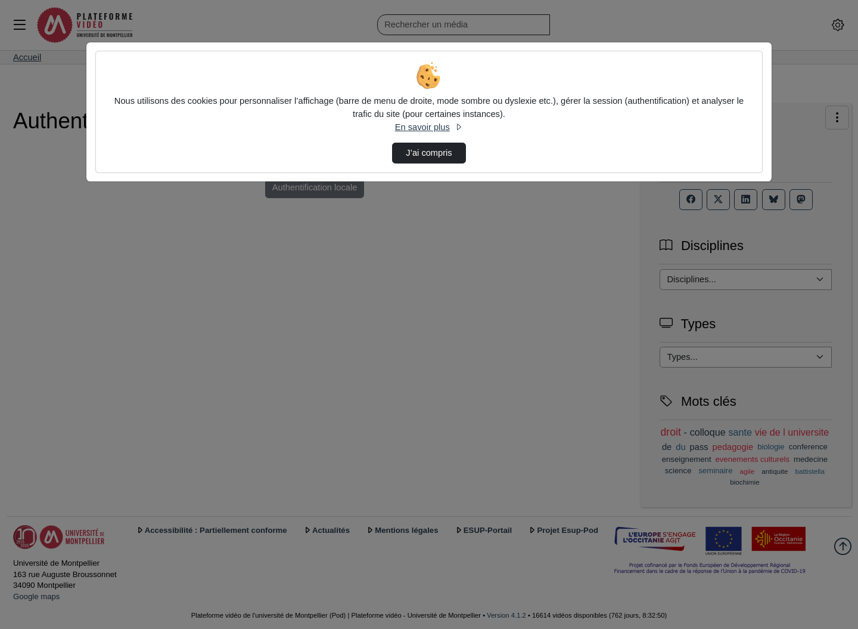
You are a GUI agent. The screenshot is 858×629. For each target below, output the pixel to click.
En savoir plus (429, 127)
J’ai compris (429, 153)
